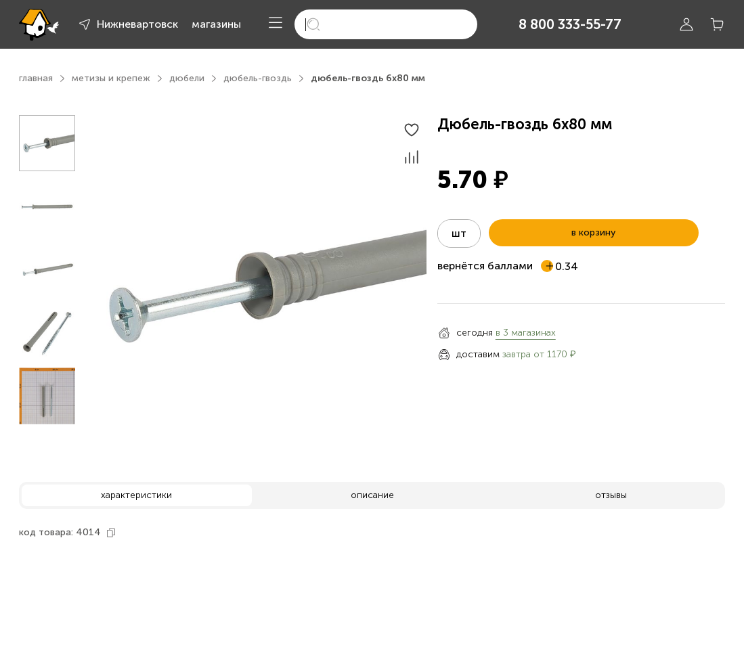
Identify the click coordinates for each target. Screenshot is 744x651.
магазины (216, 24)
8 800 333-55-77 (570, 24)
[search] (385, 24)
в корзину (593, 232)
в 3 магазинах (526, 332)
